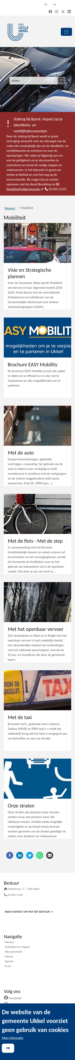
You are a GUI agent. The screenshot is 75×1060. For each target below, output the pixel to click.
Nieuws (9, 956)
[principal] (66, 32)
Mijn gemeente (13, 952)
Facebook (14, 998)
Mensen (10, 208)
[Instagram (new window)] (56, 12)
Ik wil (8, 966)
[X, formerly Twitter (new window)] (63, 12)
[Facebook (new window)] (50, 12)
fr (45, 4)
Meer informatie (12, 1038)
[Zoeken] (62, 80)
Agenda (9, 961)
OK (8, 1048)
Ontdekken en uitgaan (17, 947)
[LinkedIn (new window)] (69, 12)
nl (54, 4)
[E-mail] (49, 855)
